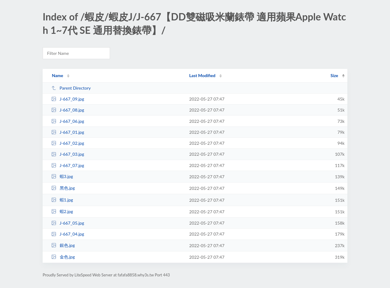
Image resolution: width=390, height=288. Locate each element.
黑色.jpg (63, 187)
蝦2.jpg (62, 211)
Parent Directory (71, 88)
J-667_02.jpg (67, 143)
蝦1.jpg (62, 199)
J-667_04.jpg (67, 233)
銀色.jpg (63, 245)
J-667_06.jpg (67, 121)
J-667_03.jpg (67, 154)
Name (57, 75)
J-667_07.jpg (67, 165)
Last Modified (202, 75)
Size (334, 75)
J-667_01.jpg (67, 132)
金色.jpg (63, 256)
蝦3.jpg (62, 176)
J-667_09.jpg (67, 98)
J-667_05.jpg (67, 223)
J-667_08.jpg (67, 109)
